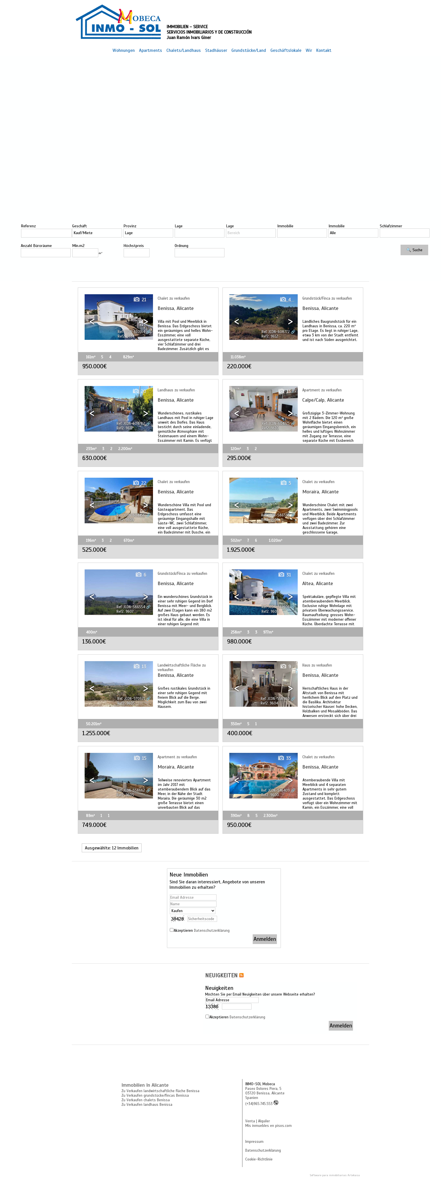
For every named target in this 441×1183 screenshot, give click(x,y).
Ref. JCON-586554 (131, 607)
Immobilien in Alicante (145, 1085)
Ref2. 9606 (270, 611)
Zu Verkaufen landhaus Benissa (146, 1104)
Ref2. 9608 (270, 520)
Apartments (150, 50)
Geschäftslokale (285, 50)
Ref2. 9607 (125, 611)
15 (139, 758)
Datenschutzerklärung (212, 930)
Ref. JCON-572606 (276, 607)
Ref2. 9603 (125, 795)
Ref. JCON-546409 (275, 790)
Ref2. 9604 (269, 703)
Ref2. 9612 (270, 336)
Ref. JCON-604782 (131, 423)
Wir (309, 50)
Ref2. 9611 (124, 428)
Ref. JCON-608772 (276, 332)
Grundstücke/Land (248, 50)
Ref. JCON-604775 (276, 423)
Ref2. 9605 (126, 703)
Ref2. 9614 (126, 336)
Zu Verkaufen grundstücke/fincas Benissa (155, 1095)
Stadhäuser (216, 50)
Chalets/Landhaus (183, 50)
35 (284, 758)
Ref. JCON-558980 (275, 698)
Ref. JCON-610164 (131, 332)
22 (139, 483)
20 (139, 392)
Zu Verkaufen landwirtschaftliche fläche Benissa (160, 1091)
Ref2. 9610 (270, 428)
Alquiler (264, 1121)
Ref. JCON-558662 (131, 790)
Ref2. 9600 (270, 795)
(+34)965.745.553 (261, 1104)
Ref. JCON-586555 (275, 515)
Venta (250, 1121)
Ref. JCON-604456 (131, 515)
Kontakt (323, 50)
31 (284, 575)
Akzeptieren (202, 930)
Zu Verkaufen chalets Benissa (145, 1100)
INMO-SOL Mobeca (260, 1084)
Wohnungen (124, 50)
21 (139, 300)
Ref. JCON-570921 (131, 698)
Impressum (254, 1141)
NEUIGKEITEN (221, 975)
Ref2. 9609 (125, 520)
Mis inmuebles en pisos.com (268, 1125)
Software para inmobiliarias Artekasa (335, 1175)
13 (284, 392)
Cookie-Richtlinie (259, 1159)
